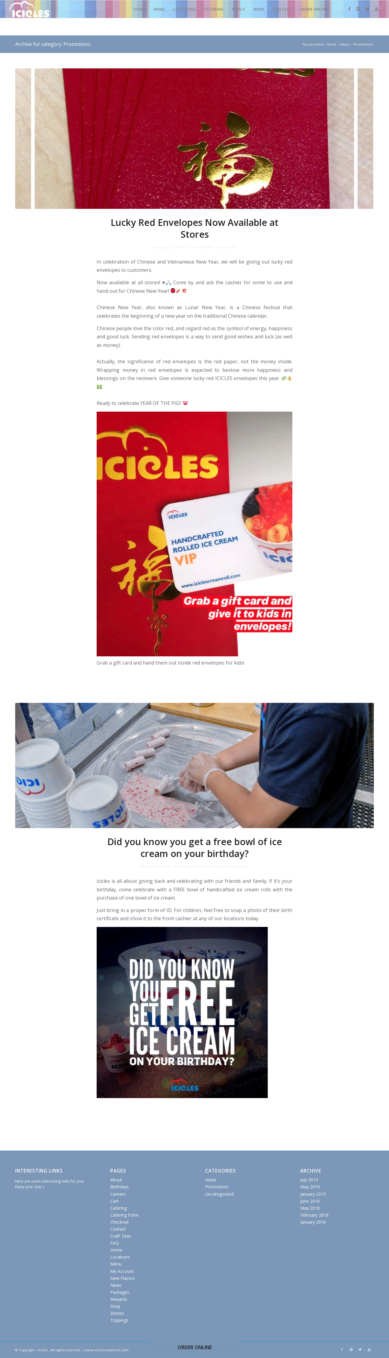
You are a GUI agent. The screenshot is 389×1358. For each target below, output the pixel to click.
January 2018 (313, 1222)
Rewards (118, 1299)
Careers (118, 1194)
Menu (116, 1264)
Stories (117, 1313)
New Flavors (122, 1278)
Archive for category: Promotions (53, 44)
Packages (119, 1292)
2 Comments (185, 866)
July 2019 (309, 1180)
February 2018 (314, 1215)
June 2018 (310, 1201)
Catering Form (124, 1215)
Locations (120, 1257)
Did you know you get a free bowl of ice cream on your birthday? (194, 847)
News (345, 44)
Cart (114, 1201)
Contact (118, 1229)
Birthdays (119, 1187)
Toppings (119, 1320)
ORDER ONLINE (194, 1347)
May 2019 (310, 1187)
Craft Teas (120, 1236)
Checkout (119, 1222)
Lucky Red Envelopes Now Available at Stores (194, 228)
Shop (115, 1306)
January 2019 (313, 1194)
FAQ (114, 1243)
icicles (230, 247)
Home (331, 44)
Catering (118, 1208)
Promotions (203, 247)
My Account (122, 1271)
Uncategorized (219, 1194)
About (116, 1180)
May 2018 (310, 1208)
